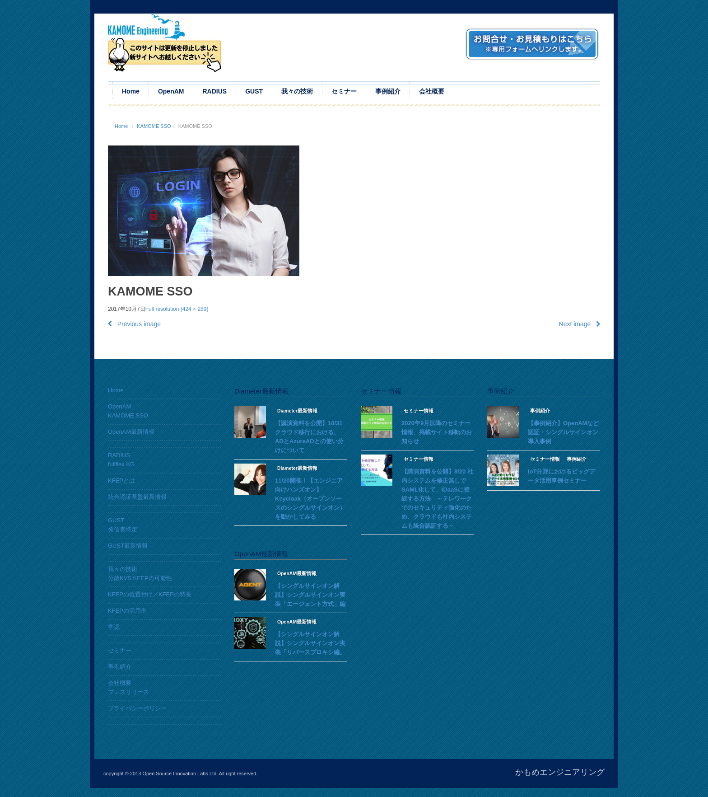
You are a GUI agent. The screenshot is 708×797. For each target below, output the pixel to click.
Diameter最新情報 (297, 410)
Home (131, 91)
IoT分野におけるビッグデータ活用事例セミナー (562, 476)
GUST (254, 91)
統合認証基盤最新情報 (137, 496)
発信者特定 (122, 529)
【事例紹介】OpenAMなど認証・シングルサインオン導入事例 (563, 432)
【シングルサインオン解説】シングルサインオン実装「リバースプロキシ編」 (310, 643)
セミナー (344, 91)
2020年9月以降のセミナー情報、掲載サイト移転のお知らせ (436, 432)
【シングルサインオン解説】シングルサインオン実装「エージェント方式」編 (310, 594)
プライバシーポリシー (137, 708)
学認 (114, 627)
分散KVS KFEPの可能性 (140, 578)
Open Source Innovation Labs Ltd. (180, 773)
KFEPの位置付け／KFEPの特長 (149, 594)
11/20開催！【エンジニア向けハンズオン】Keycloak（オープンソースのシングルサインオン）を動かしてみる (310, 498)
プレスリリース (128, 692)
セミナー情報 (418, 410)
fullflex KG (121, 464)
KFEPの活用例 (127, 610)
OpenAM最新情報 (131, 431)
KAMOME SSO (154, 126)
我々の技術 (297, 91)
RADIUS (214, 91)
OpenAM (171, 91)
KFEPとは (121, 480)
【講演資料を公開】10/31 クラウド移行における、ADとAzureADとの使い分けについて (309, 437)
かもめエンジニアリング (560, 772)
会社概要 (431, 91)
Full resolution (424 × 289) (177, 309)
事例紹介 (388, 91)
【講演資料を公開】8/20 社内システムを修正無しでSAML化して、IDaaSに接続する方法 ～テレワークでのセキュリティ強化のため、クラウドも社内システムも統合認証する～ (437, 498)
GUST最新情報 (128, 545)
